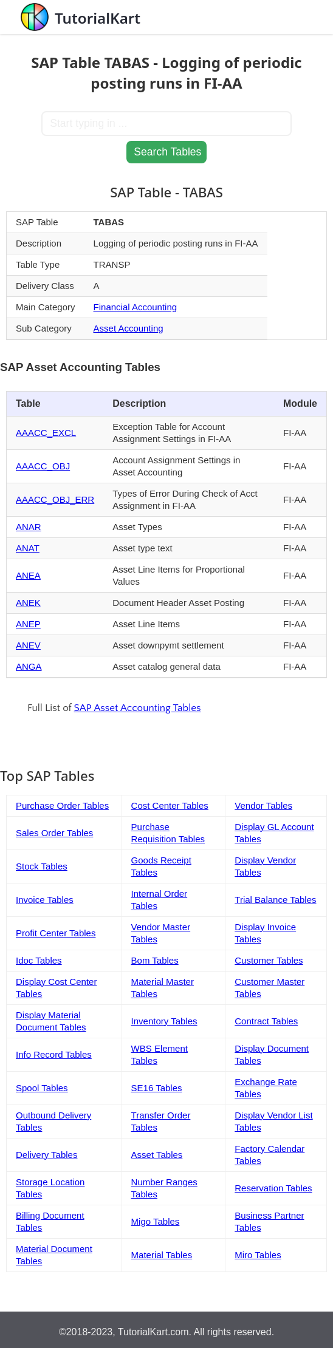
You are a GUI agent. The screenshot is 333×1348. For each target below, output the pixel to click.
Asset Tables (157, 1154)
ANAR (28, 527)
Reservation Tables (273, 1188)
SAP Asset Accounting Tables (137, 708)
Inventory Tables (164, 1021)
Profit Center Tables (55, 933)
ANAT (27, 548)
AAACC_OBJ (43, 466)
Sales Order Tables (54, 833)
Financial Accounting (135, 307)
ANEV (28, 645)
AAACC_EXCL (46, 432)
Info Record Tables (54, 1054)
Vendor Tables (263, 805)
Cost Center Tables (169, 805)
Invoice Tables (45, 899)
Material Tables (162, 1255)
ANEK (28, 602)
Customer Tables (269, 960)
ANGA (29, 666)
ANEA (28, 575)
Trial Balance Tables (275, 899)
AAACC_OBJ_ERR (55, 499)
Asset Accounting (128, 328)
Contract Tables (266, 1021)
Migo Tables (155, 1221)
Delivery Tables (46, 1154)
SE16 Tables (156, 1088)
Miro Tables (258, 1255)
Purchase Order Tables (62, 805)
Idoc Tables (39, 960)
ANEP (28, 624)
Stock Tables (41, 866)
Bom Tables (155, 960)
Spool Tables (42, 1088)
